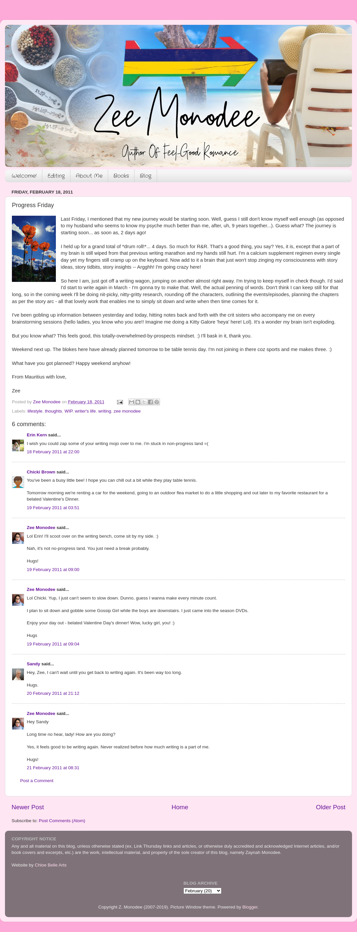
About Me (89, 176)
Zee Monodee (41, 527)
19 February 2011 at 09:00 (53, 569)
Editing (56, 176)
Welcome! (24, 176)
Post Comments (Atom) (62, 820)
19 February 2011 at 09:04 (53, 644)
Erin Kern (37, 434)
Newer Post (28, 807)
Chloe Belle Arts (50, 865)
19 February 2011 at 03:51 (53, 507)
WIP (68, 411)
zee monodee (127, 411)
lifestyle (34, 411)
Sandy (33, 663)
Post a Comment (37, 780)
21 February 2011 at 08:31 (53, 767)
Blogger (250, 907)
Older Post (330, 807)
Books (121, 176)
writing (104, 411)
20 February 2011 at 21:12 (53, 693)
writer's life (85, 411)
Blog (145, 176)
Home (180, 807)
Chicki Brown (41, 471)
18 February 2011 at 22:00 (53, 451)
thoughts (53, 411)
